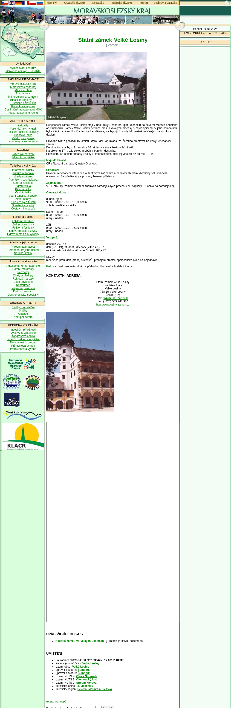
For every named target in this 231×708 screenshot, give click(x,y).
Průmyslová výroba (23, 345)
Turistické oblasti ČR (23, 103)
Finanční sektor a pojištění (23, 339)
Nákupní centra (23, 317)
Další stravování (23, 291)
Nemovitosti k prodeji (23, 342)
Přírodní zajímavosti (23, 246)
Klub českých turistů (23, 202)
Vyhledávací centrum (23, 68)
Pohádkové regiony (23, 106)
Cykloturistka (23, 192)
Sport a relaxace (23, 182)
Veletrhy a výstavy (23, 138)
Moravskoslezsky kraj (23, 83)
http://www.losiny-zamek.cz (112, 304)
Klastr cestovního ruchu (23, 112)
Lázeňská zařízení (23, 154)
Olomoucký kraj (86, 679)
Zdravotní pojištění (23, 157)
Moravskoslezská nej (23, 87)
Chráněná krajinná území (23, 250)
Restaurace (23, 285)
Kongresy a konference (23, 141)
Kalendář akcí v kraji (23, 128)
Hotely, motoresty (23, 269)
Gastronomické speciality (23, 294)
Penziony (23, 272)
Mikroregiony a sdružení (23, 96)
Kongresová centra (23, 336)
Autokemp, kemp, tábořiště (23, 265)
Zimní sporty (23, 199)
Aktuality (23, 125)
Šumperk (84, 669)
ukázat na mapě (56, 701)
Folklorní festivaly (23, 227)
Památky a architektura (23, 179)
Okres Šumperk (86, 676)
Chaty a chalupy (23, 275)
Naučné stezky (23, 253)
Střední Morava (86, 682)
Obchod (23, 313)
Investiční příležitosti (23, 329)
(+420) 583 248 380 (115, 298)
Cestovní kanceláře (23, 208)
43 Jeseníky (85, 686)
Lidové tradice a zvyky (23, 230)
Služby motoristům (23, 307)
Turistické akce (23, 135)
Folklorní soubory (23, 224)
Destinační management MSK (23, 109)
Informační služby (23, 170)
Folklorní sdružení (23, 221)
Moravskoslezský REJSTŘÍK (23, 71)
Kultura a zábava (23, 173)
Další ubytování (23, 281)
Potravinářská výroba (23, 349)
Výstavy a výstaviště (23, 332)
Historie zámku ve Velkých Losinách (79, 641)
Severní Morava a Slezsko (95, 689)
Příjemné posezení (23, 288)
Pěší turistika (23, 189)
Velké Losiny (90, 663)
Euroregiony (23, 93)
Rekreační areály (23, 278)
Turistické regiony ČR (23, 100)
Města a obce (23, 90)
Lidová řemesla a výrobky (23, 234)
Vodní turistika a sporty (23, 195)
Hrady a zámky (23, 176)
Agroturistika (23, 186)
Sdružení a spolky (23, 205)
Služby (23, 310)
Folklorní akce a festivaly (23, 131)
